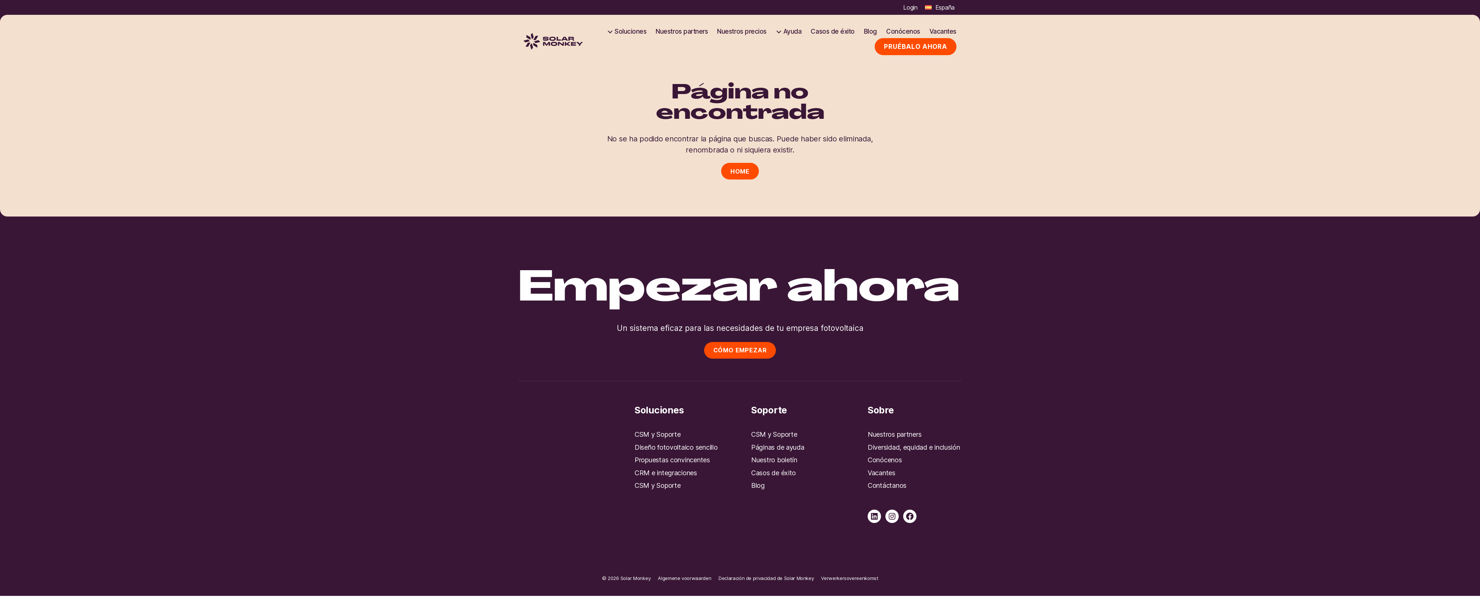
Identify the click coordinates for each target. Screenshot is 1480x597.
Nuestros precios (741, 31)
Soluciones (630, 31)
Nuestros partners (682, 31)
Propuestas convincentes (672, 461)
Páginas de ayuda (777, 448)
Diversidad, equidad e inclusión (914, 448)
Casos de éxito (832, 31)
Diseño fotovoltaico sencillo (676, 448)
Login (910, 7)
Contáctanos (887, 486)
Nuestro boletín (774, 461)
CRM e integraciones (666, 473)
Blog (870, 31)
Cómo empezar (740, 350)
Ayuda (792, 31)
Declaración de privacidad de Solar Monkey (766, 579)
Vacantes (942, 31)
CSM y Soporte (658, 435)
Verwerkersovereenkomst (849, 579)
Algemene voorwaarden (684, 579)
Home (740, 171)
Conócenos (903, 31)
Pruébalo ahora (915, 46)
